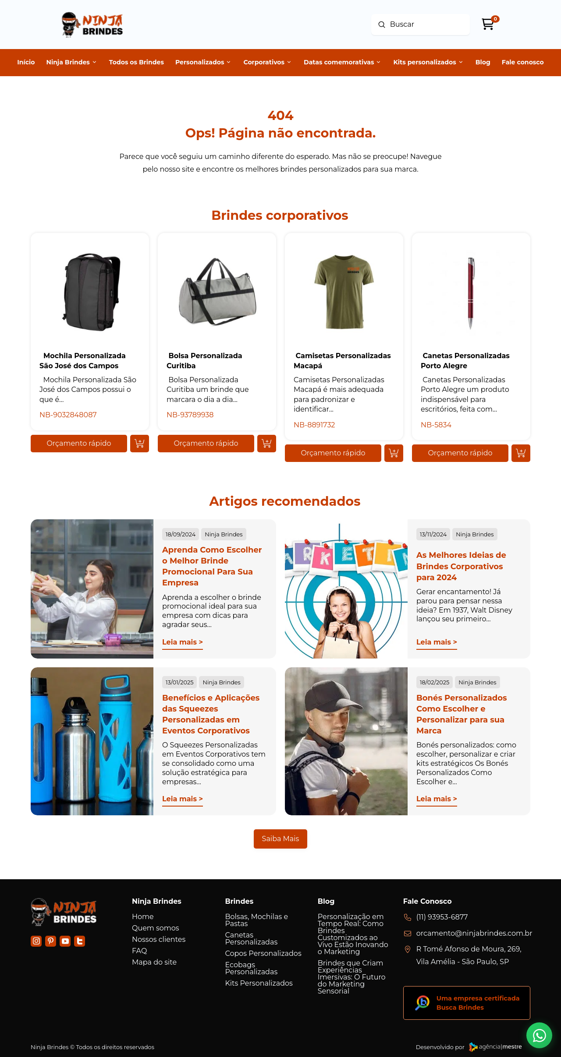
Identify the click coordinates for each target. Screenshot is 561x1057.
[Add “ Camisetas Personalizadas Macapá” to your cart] (393, 453)
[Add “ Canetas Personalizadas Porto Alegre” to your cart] (520, 453)
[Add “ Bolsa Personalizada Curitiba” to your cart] (266, 443)
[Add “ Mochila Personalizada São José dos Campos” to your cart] (139, 443)
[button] (79, 443)
